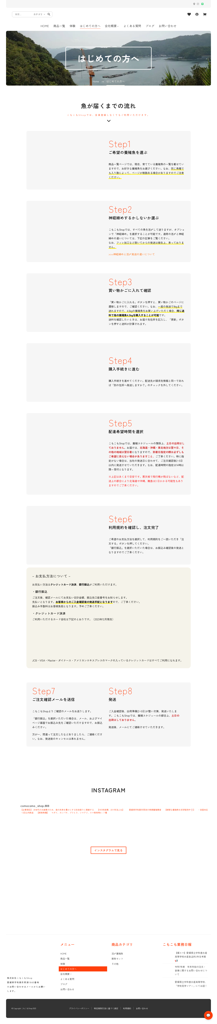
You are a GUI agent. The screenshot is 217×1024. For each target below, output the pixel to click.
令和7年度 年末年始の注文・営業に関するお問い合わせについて (191, 970)
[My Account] (197, 14)
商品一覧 (59, 26)
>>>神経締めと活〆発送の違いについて (132, 254)
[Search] (32, 14)
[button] (49, 14)
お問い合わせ (167, 26)
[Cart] (204, 14)
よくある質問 (132, 26)
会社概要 (112, 26)
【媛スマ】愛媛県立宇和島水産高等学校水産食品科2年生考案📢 (191, 956)
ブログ (150, 26)
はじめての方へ (90, 26)
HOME (45, 26)
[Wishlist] (189, 14)
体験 (73, 26)
